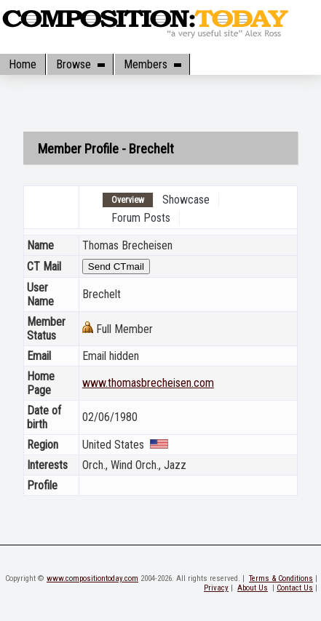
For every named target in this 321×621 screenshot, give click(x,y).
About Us (252, 588)
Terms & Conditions (281, 578)
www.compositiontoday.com (92, 578)
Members (152, 64)
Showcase (186, 200)
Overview (127, 200)
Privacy (216, 588)
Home (22, 64)
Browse (80, 64)
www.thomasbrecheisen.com (148, 383)
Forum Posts (140, 218)
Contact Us (295, 588)
